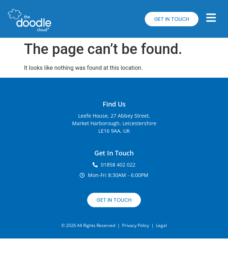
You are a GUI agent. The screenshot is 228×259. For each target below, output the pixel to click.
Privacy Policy (135, 225)
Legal (161, 225)
